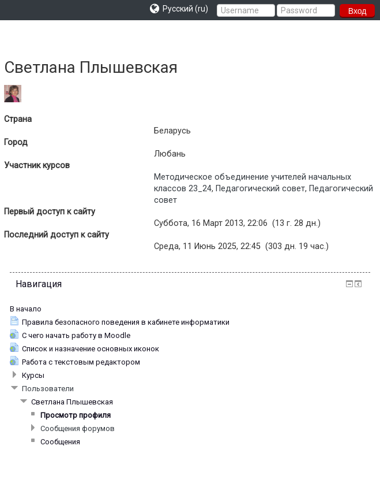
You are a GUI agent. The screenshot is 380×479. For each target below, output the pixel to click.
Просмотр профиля (75, 415)
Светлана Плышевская (72, 402)
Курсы (33, 375)
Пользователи (48, 388)
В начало (26, 309)
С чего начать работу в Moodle (76, 335)
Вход (357, 11)
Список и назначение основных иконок (90, 348)
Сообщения (60, 441)
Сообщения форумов (77, 428)
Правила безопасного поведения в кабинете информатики (125, 322)
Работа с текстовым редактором (81, 362)
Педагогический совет (260, 189)
